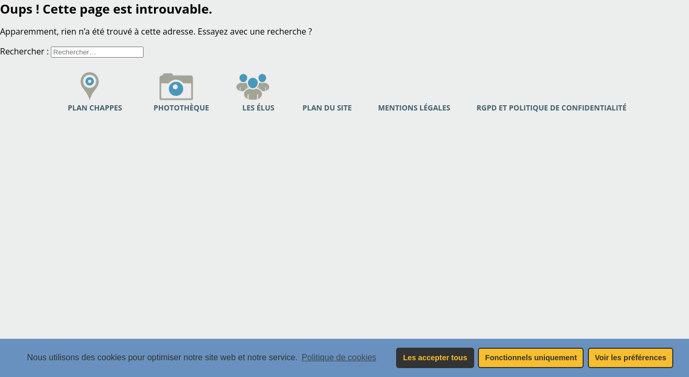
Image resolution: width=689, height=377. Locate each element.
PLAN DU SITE (327, 108)
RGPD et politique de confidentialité (552, 108)
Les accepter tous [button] (435, 357)
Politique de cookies (339, 357)
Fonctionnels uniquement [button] (531, 357)
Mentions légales (414, 108)
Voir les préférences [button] (630, 357)
